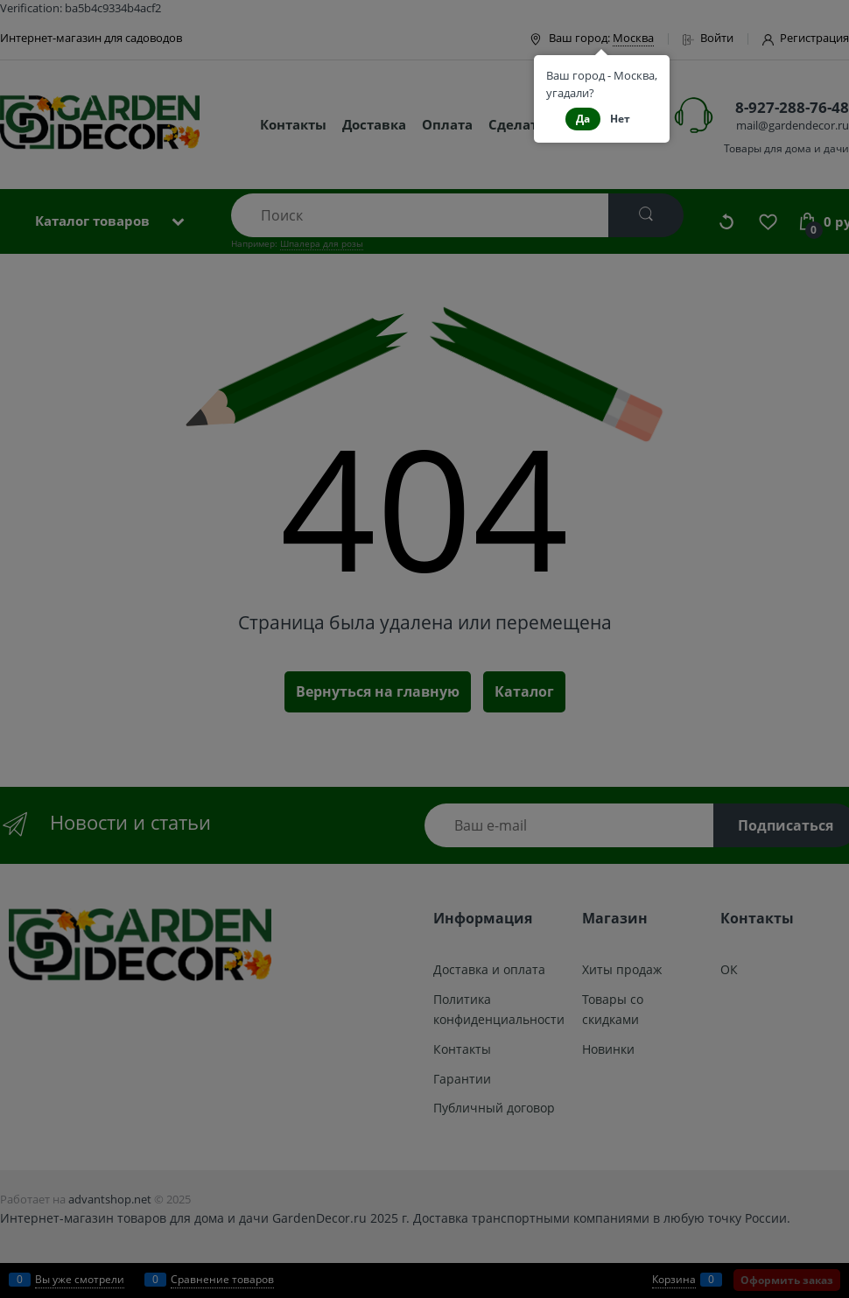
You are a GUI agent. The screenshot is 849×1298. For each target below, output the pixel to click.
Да (583, 118)
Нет (620, 118)
